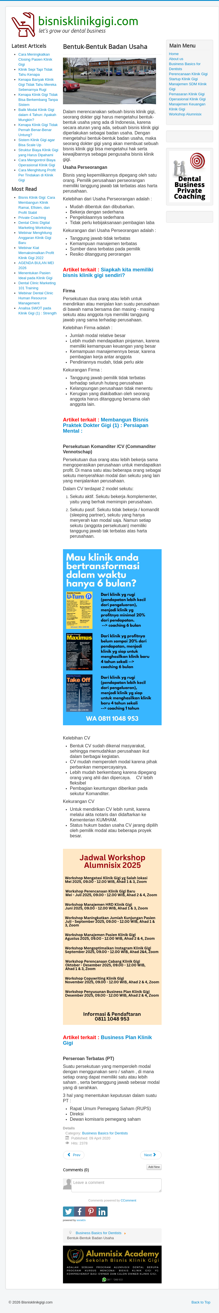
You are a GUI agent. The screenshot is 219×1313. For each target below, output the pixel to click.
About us (176, 59)
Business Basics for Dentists (105, 1133)
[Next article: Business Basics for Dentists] (151, 1155)
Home (174, 54)
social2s (81, 1220)
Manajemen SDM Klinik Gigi (188, 86)
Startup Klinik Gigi (183, 79)
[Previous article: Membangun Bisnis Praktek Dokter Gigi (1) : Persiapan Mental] (74, 1155)
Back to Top (200, 1302)
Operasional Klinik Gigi (187, 99)
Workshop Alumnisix (185, 114)
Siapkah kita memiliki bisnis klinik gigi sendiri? (108, 272)
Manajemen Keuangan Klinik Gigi (187, 106)
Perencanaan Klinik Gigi (188, 74)
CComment (128, 1200)
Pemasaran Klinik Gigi (187, 94)
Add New (154, 1167)
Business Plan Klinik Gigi (107, 1040)
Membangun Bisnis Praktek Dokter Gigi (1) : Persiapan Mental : (106, 425)
